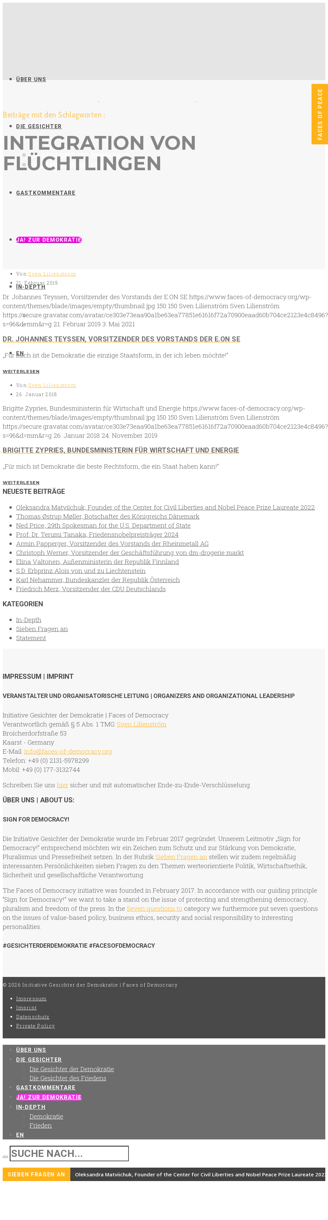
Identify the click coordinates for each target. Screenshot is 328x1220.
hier (62, 785)
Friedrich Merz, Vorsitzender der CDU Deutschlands (91, 588)
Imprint (26, 1007)
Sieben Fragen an (42, 628)
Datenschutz (32, 1017)
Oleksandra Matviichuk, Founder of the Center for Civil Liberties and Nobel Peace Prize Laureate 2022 (165, 507)
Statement (31, 638)
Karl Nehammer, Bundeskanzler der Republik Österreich (98, 579)
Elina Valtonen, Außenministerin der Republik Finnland (97, 561)
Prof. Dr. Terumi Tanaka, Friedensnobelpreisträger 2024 (97, 534)
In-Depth (28, 619)
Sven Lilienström (52, 274)
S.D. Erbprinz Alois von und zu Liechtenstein (81, 570)
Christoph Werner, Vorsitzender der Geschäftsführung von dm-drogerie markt (130, 552)
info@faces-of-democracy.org (68, 751)
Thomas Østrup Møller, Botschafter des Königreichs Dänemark (107, 516)
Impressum (31, 998)
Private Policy (35, 1026)
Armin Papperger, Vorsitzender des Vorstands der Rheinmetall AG (112, 543)
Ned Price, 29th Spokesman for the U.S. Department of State (103, 525)
